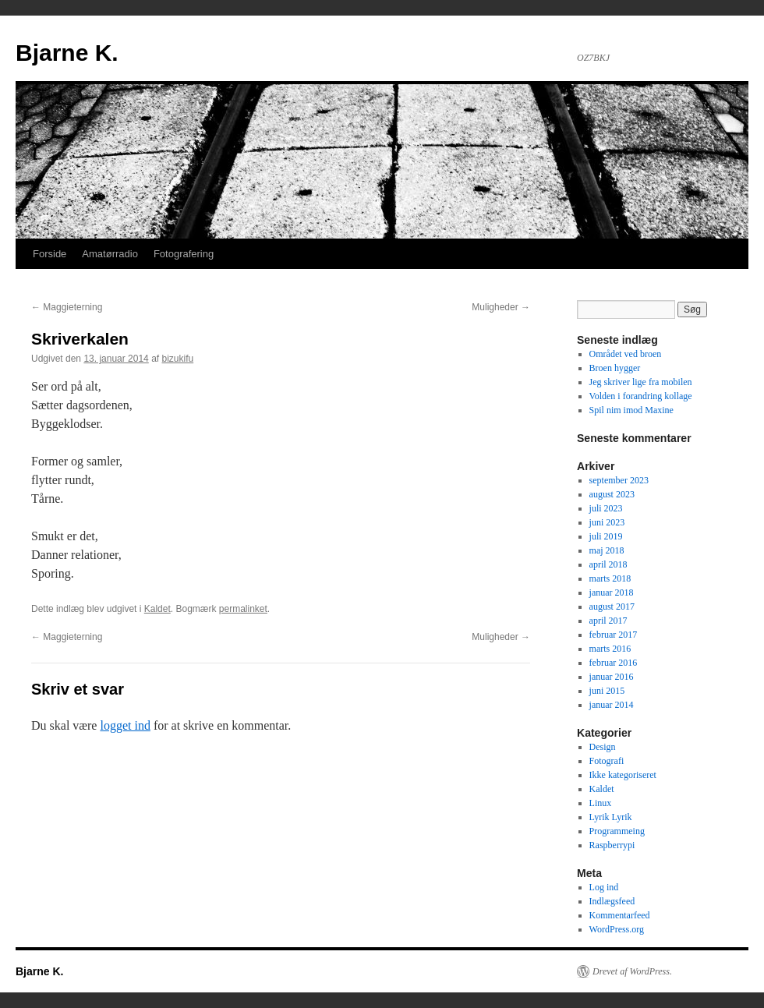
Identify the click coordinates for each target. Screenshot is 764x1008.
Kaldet (157, 608)
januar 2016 (611, 676)
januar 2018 (611, 592)
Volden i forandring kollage (640, 396)
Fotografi (606, 760)
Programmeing (617, 831)
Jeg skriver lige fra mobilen (640, 382)
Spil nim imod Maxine (631, 410)
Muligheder (501, 307)
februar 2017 (613, 634)
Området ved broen (625, 353)
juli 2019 (606, 536)
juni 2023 (607, 522)
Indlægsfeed (612, 901)
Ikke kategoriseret (622, 774)
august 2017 (612, 606)
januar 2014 (611, 704)
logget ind (125, 725)
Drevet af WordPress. (632, 971)
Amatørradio (110, 254)
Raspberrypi (612, 845)
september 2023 (619, 480)
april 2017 (608, 620)
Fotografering (184, 254)
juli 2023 (606, 508)
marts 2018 (610, 578)
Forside (49, 254)
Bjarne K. (67, 52)
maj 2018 (606, 550)
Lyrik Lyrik (610, 817)
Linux (600, 803)
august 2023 (612, 494)
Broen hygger (615, 368)
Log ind (604, 887)
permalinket (243, 608)
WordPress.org (616, 929)
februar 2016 (613, 662)
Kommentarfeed (619, 915)
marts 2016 (610, 648)
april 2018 (608, 564)
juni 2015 (607, 690)
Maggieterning (66, 307)
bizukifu (178, 358)
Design (602, 746)
